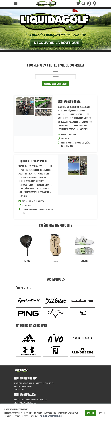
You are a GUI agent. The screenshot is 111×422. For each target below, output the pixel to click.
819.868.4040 (26, 205)
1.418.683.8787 (66, 138)
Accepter (90, 413)
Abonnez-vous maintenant (55, 84)
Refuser (102, 413)
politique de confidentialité (51, 416)
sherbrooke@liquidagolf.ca (33, 201)
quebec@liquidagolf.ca (70, 134)
